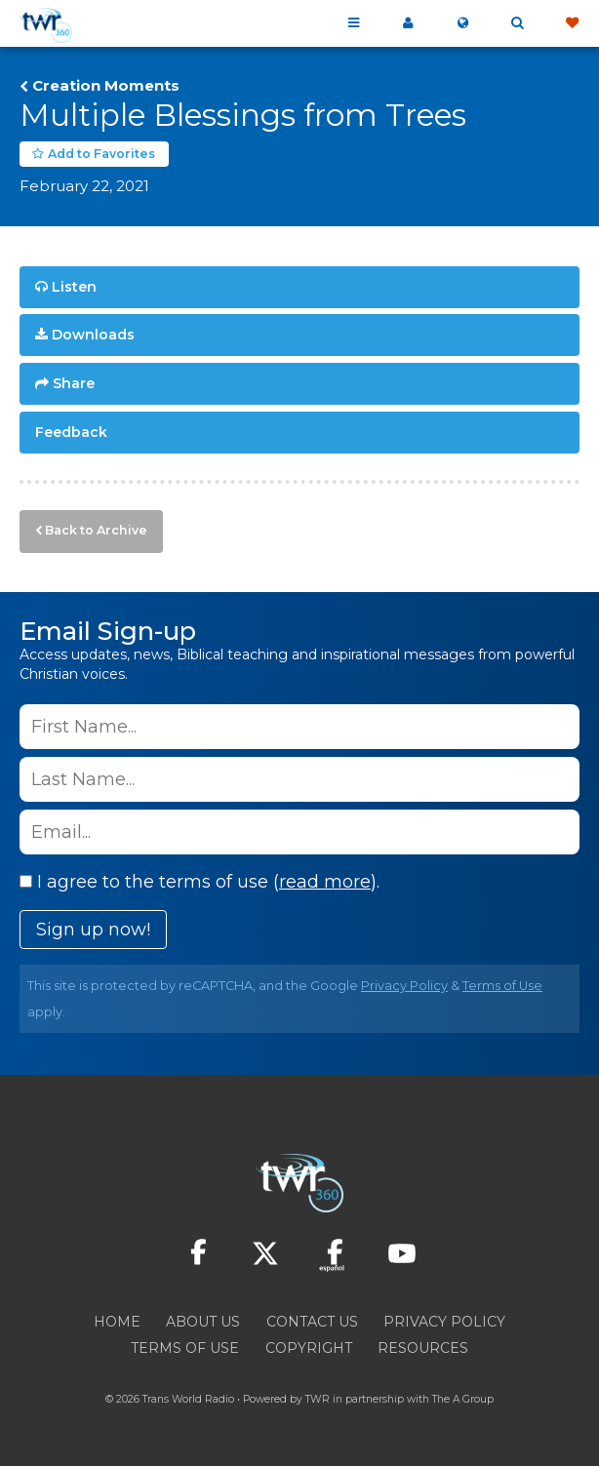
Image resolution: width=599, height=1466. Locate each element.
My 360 (407, 23)
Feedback (71, 432)
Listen (74, 287)
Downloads (93, 334)
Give (571, 23)
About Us (203, 1321)
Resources (423, 1348)
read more (325, 881)
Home (117, 1321)
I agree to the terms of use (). (199, 881)
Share (74, 383)
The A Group (463, 1399)
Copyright (308, 1348)
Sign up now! (93, 929)
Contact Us (312, 1321)
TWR (317, 1399)
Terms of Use (502, 985)
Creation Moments (106, 86)
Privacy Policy (404, 985)
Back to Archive (96, 530)
